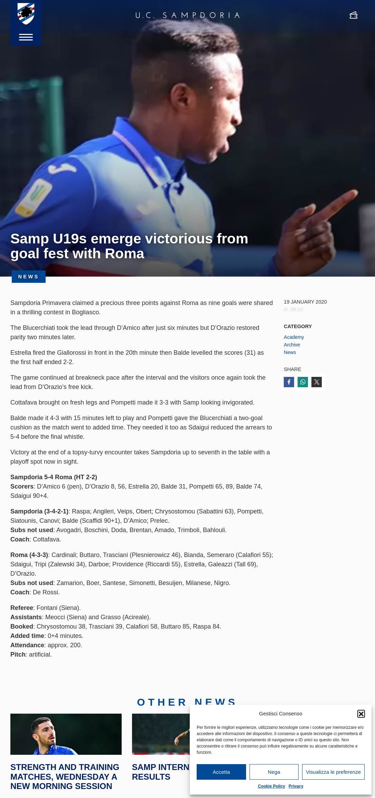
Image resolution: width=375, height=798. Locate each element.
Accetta (221, 772)
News (290, 352)
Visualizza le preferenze (333, 772)
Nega (274, 772)
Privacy (296, 786)
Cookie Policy (271, 786)
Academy (294, 337)
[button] (361, 713)
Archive (292, 344)
